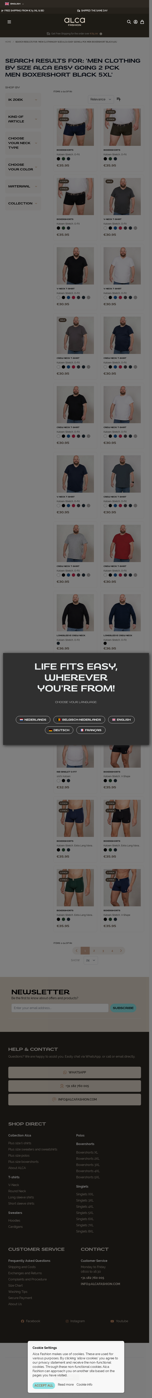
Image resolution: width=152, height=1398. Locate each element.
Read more (66, 1384)
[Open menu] (9, 21)
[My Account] (135, 22)
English (14, 3)
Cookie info (84, 1384)
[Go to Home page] (74, 21)
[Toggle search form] (129, 22)
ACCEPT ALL (44, 1385)
